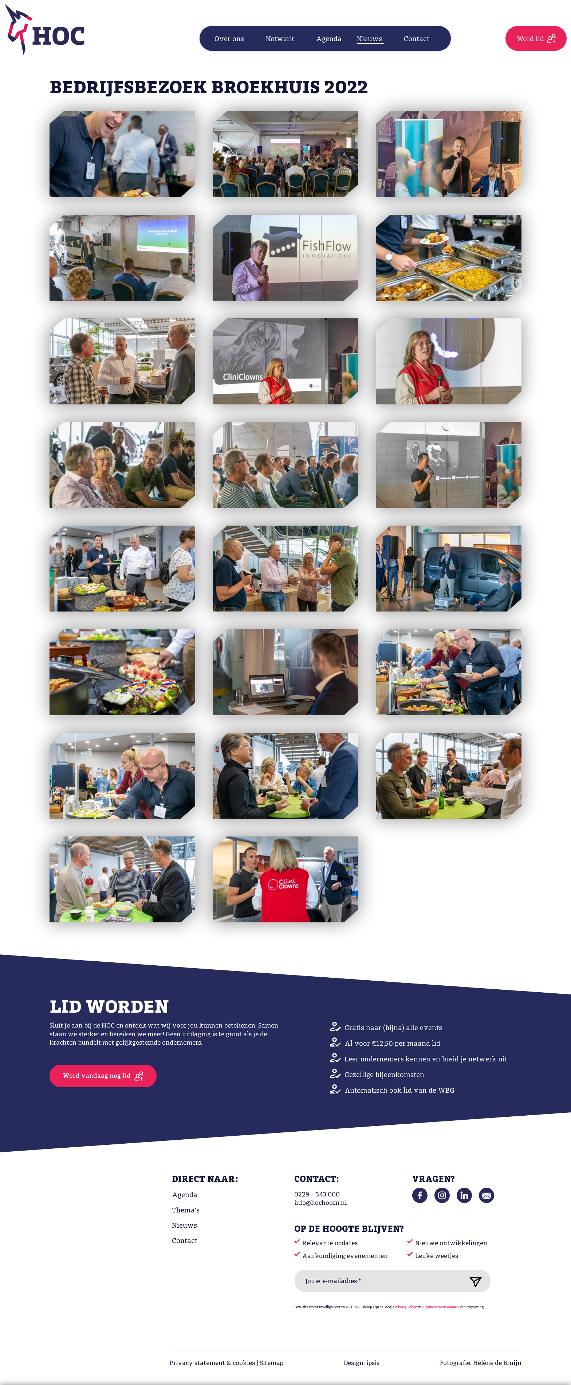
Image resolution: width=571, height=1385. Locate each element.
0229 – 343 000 (317, 1194)
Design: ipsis (361, 1363)
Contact (184, 1241)
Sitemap (271, 1363)
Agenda (329, 39)
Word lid (530, 39)
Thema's (186, 1210)
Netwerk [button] (281, 39)
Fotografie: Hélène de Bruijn (480, 1363)
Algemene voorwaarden (440, 1307)
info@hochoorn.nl (320, 1203)
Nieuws (184, 1226)
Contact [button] (417, 39)
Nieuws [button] (370, 39)
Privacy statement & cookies (212, 1363)
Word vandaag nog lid (97, 1076)
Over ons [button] (230, 39)
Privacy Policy (406, 1307)
